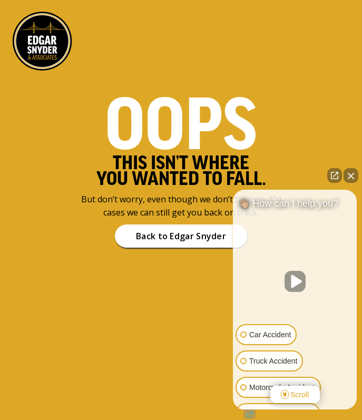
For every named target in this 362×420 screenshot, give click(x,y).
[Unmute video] (295, 281)
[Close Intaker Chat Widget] (351, 175)
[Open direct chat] (334, 175)
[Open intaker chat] (249, 414)
